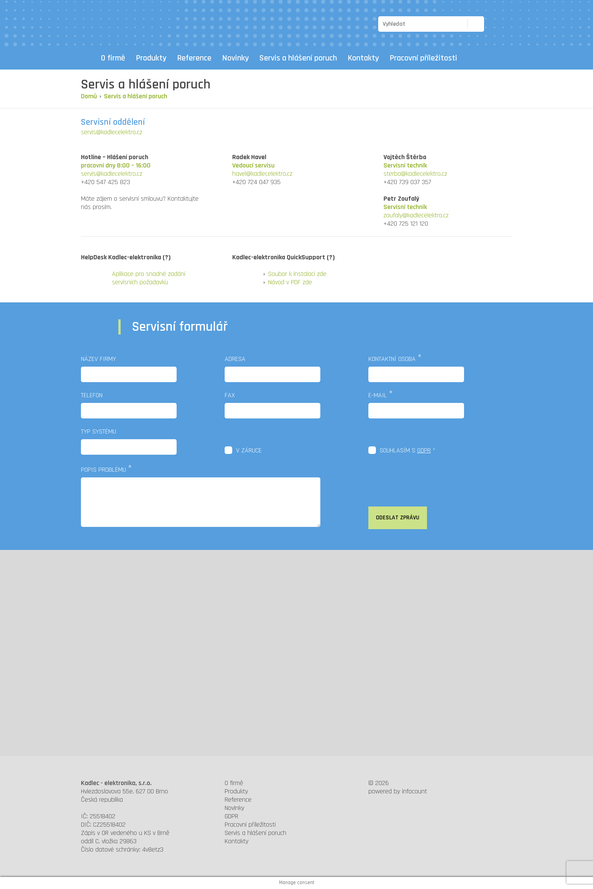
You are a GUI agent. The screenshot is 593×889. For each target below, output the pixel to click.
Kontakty (363, 58)
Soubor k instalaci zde (297, 273)
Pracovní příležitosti (423, 58)
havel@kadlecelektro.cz (262, 173)
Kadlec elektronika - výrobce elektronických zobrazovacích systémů (119, 22)
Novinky (235, 58)
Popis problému (103, 469)
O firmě (113, 58)
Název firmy (98, 359)
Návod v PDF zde (290, 282)
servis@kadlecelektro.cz (111, 132)
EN (508, 24)
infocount (414, 791)
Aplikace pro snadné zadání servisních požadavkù (148, 278)
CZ (494, 24)
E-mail (377, 395)
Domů (88, 58)
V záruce (249, 450)
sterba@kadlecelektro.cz (415, 173)
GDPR (424, 450)
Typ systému (98, 431)
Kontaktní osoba (392, 359)
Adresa (235, 359)
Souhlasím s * (407, 450)
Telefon (91, 395)
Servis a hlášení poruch (298, 58)
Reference (194, 58)
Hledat (473, 23)
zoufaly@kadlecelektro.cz (416, 215)
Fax (230, 395)
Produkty (151, 58)
